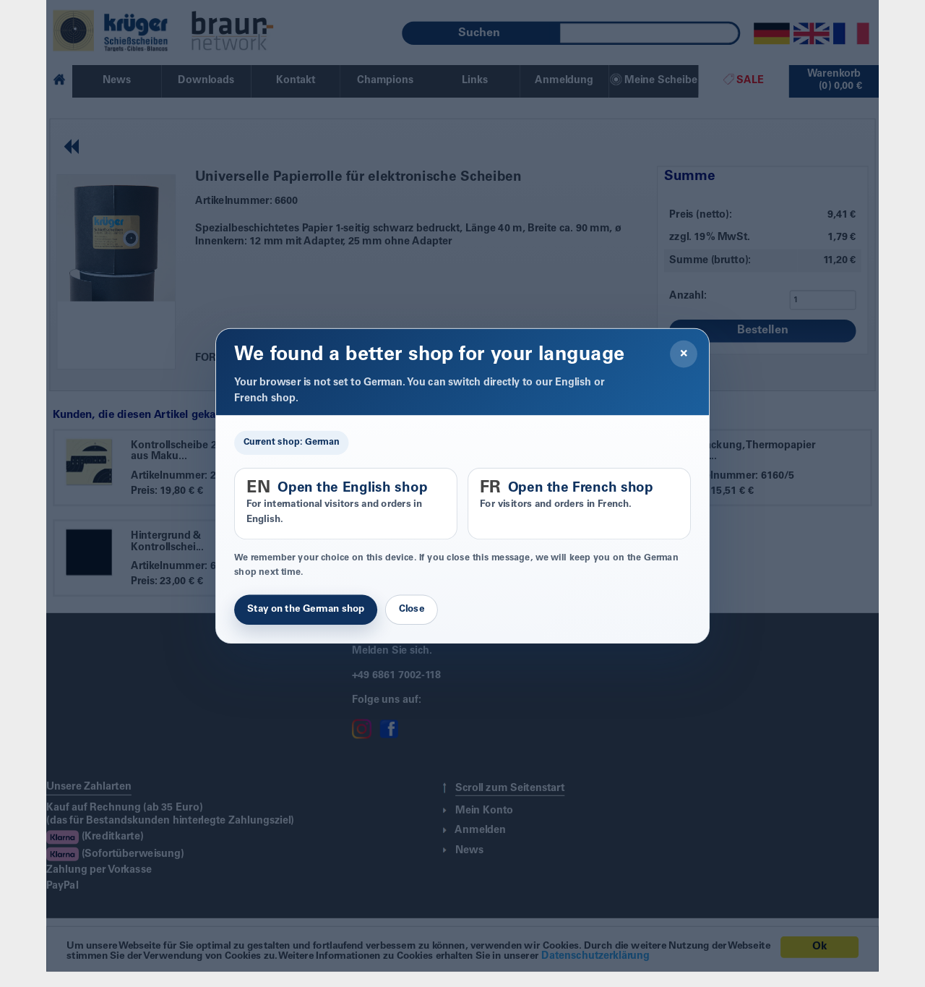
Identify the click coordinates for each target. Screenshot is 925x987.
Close (411, 609)
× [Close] (684, 354)
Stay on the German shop (305, 609)
